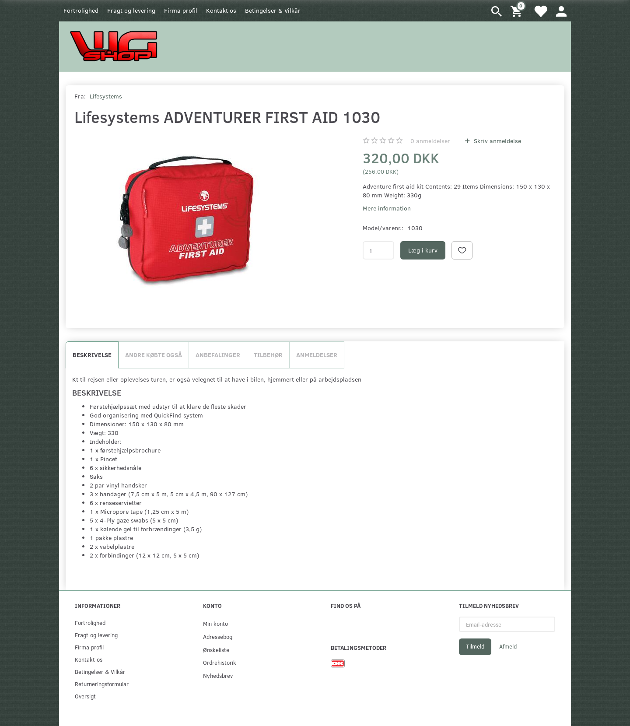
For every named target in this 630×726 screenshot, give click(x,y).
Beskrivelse (92, 355)
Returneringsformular (102, 683)
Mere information (387, 208)
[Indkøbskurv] (517, 10)
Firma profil (180, 10)
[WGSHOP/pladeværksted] (116, 45)
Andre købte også (153, 355)
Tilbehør (268, 355)
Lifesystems (106, 96)
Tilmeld (475, 646)
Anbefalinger (218, 355)
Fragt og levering (131, 10)
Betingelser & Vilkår (273, 10)
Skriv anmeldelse (496, 141)
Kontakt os (221, 10)
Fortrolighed (80, 10)
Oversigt (85, 696)
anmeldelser (430, 141)
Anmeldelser (316, 355)
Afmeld (508, 646)
